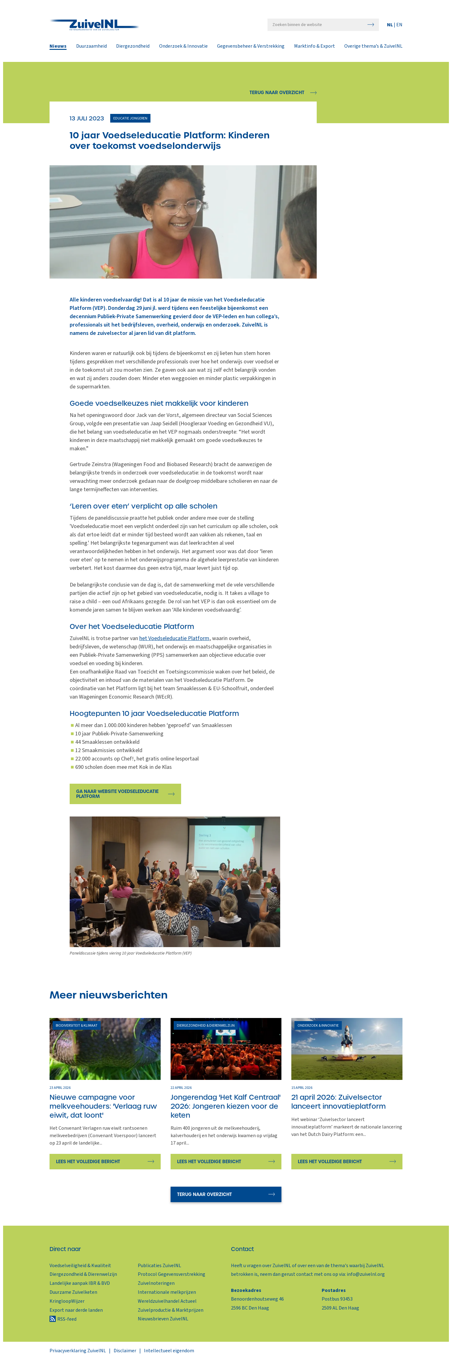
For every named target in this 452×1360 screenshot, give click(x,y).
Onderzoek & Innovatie (183, 47)
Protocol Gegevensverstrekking (171, 1274)
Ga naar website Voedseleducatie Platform (117, 793)
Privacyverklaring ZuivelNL (78, 1350)
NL (390, 25)
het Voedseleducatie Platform (174, 638)
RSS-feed (66, 1319)
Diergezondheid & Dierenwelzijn (83, 1274)
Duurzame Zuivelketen (73, 1292)
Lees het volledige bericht (88, 1162)
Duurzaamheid (91, 47)
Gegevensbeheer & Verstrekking (251, 47)
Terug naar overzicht (277, 92)
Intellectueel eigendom (169, 1350)
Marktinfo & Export (314, 47)
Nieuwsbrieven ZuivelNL (163, 1318)
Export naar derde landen (76, 1310)
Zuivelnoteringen (156, 1283)
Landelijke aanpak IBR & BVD (80, 1283)
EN (399, 25)
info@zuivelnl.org (366, 1274)
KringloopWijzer (67, 1301)
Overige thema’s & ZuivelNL (373, 47)
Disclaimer (125, 1350)
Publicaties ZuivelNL (159, 1265)
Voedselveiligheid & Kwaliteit (80, 1265)
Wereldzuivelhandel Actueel (167, 1301)
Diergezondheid (133, 47)
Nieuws (58, 47)
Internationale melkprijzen (167, 1292)
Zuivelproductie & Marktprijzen (170, 1310)
